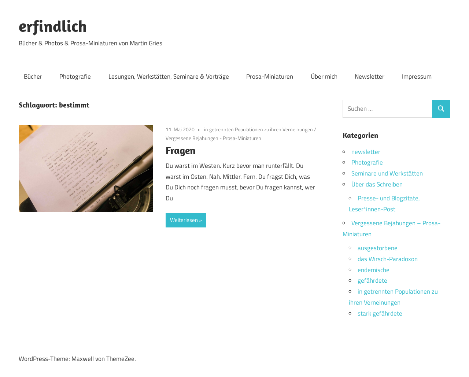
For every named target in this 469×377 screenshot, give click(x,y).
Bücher (33, 76)
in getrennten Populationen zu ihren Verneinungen (258, 129)
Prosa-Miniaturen (269, 76)
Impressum (417, 76)
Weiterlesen (184, 220)
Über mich (324, 76)
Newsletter (369, 76)
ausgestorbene (378, 248)
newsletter (365, 152)
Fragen (181, 150)
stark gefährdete (380, 313)
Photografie (75, 76)
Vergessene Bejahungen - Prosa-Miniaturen (213, 138)
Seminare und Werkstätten (387, 173)
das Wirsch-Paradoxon (388, 259)
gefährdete (372, 280)
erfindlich (53, 26)
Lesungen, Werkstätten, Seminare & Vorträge (168, 76)
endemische (373, 270)
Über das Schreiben (377, 184)
